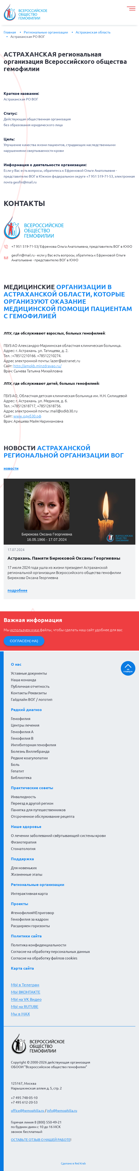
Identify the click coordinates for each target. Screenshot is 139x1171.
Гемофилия (20, 719)
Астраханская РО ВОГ (27, 37)
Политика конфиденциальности (38, 945)
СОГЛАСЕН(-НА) (24, 641)
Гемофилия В (22, 738)
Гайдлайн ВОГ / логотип (31, 699)
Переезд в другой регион (32, 803)
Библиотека (21, 778)
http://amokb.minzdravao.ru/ (37, 366)
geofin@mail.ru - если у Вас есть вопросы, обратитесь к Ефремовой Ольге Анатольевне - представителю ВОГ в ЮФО (68, 257)
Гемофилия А (22, 732)
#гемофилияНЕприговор (32, 913)
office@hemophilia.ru (27, 1111)
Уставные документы (29, 673)
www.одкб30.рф (27, 416)
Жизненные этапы (26, 874)
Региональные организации (46, 32)
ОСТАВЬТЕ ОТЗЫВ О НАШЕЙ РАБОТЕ (40, 1140)
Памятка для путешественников (38, 810)
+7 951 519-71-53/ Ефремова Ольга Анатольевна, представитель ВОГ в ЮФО (71, 246)
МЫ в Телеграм (25, 985)
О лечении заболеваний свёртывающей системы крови (58, 836)
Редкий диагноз (26, 709)
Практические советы (32, 788)
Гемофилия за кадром (30, 919)
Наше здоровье (26, 826)
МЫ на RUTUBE (24, 1006)
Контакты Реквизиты (29, 693)
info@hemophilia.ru (62, 1111)
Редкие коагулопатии (29, 758)
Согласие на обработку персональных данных (50, 952)
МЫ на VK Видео (26, 999)
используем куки (25, 630)
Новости (11, 468)
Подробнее (17, 590)
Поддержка (22, 859)
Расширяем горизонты (30, 926)
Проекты (19, 903)
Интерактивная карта (29, 894)
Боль (15, 764)
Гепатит (17, 771)
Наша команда (23, 680)
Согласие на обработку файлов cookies (44, 958)
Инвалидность (23, 797)
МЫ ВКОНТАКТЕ (25, 992)
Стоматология (23, 849)
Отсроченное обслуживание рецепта (42, 816)
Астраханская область (93, 32)
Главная (10, 32)
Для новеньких (24, 868)
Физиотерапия (23, 842)
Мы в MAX (20, 1014)
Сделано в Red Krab (73, 1163)
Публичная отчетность (30, 686)
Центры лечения (25, 725)
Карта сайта (22, 968)
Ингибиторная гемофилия (33, 745)
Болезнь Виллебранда (30, 751)
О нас (16, 664)
